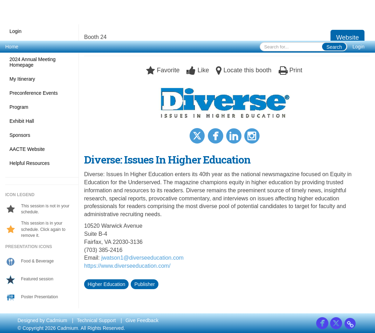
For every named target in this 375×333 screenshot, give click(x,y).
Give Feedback (141, 320)
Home (11, 46)
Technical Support (96, 320)
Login (358, 46)
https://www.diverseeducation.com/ (127, 266)
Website (347, 37)
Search (334, 47)
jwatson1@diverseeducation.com (142, 258)
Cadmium (56, 320)
